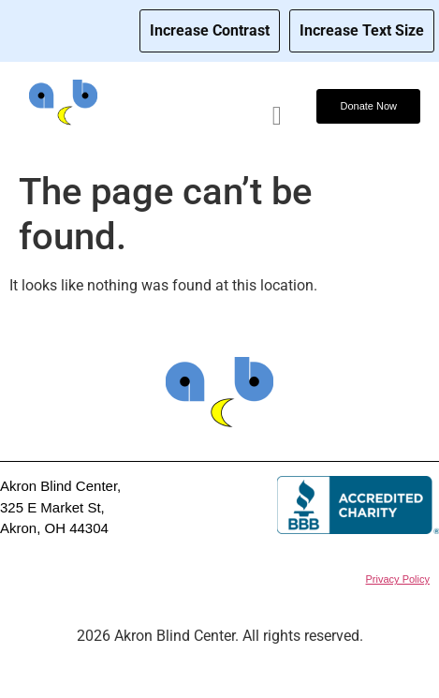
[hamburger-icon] (277, 116)
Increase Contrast (210, 30)
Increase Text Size (362, 30)
